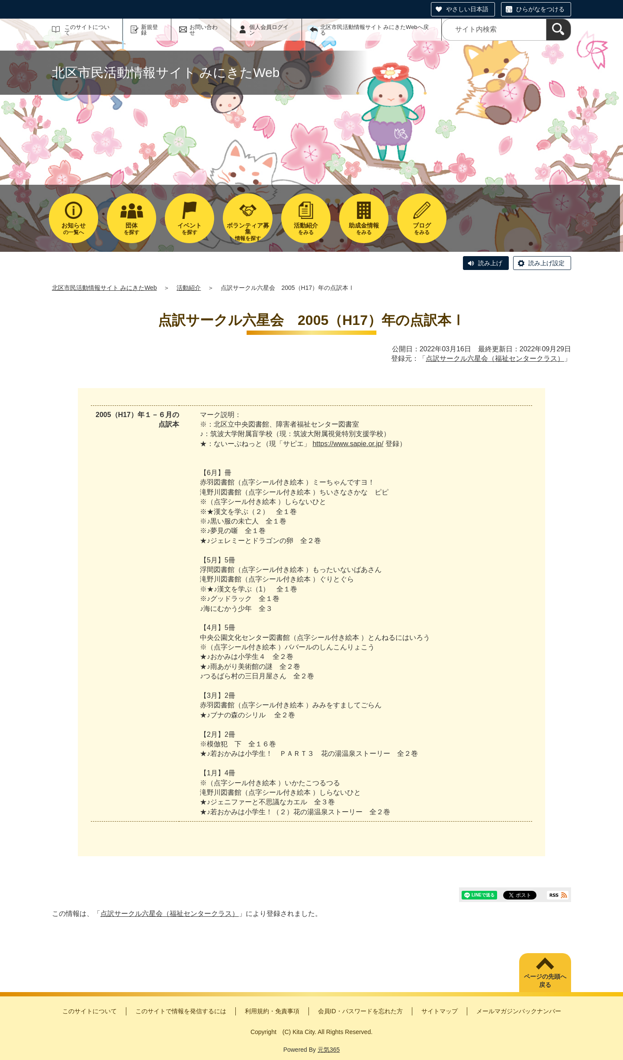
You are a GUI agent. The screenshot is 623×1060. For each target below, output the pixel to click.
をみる (306, 228)
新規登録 (149, 30)
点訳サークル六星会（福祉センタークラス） (495, 358)
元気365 (329, 1049)
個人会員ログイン (269, 30)
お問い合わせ (203, 30)
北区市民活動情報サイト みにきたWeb (104, 287)
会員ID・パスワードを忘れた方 (360, 1011)
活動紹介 (189, 287)
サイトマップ (439, 1011)
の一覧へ (73, 228)
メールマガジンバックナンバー (518, 1011)
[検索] (558, 30)
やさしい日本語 (467, 9)
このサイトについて (86, 30)
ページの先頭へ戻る (545, 981)
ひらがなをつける (540, 9)
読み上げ (490, 263)
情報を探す (247, 231)
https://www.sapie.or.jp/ (347, 443)
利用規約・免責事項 (272, 1011)
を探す (131, 228)
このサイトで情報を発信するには (180, 1011)
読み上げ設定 (546, 263)
